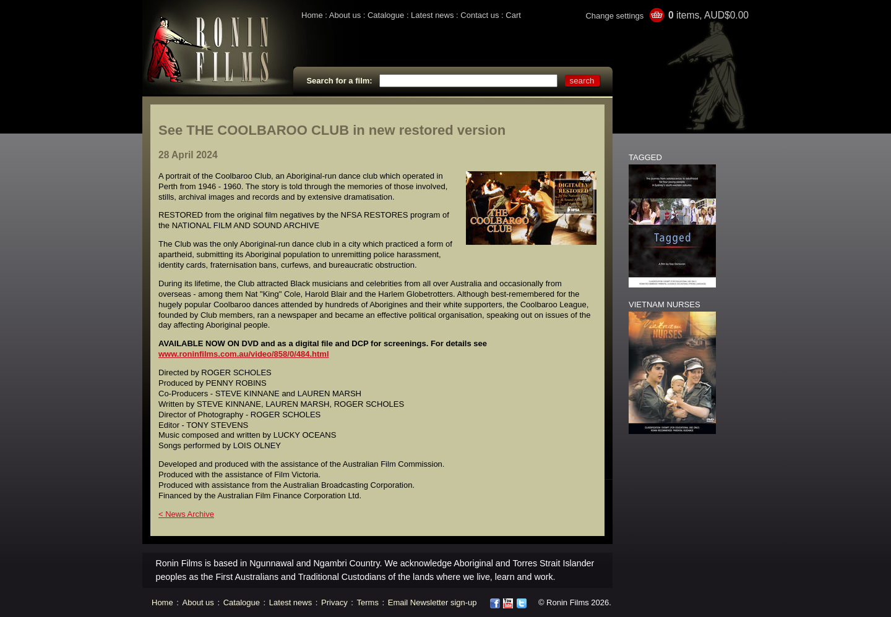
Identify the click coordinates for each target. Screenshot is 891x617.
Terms (368, 602)
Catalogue (386, 15)
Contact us (479, 15)
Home (312, 15)
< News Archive (186, 514)
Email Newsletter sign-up (432, 602)
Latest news (432, 15)
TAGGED (645, 157)
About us (345, 15)
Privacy (334, 602)
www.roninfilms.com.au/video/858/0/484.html (243, 354)
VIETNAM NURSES (664, 304)
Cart (513, 15)
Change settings (614, 15)
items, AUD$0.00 (708, 15)
